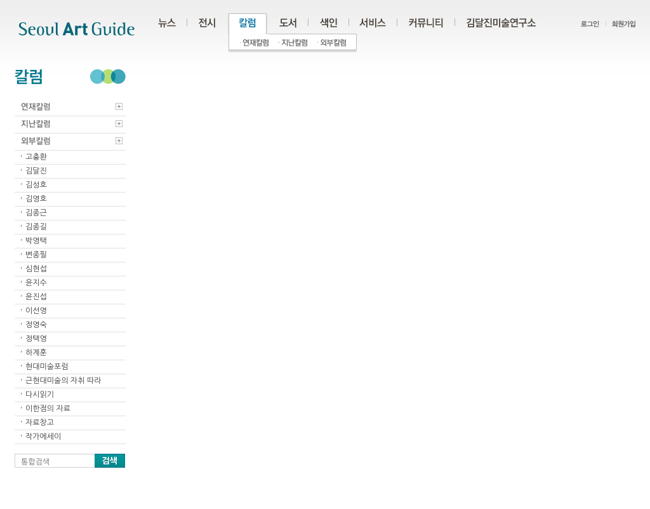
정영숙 (36, 325)
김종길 (36, 227)
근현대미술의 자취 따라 (63, 380)
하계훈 (36, 352)
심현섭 (36, 269)
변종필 (36, 255)
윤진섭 (36, 297)
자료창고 (39, 422)
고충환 (36, 157)
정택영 (36, 339)
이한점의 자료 (47, 408)
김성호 (36, 185)
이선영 (36, 311)
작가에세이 (43, 436)
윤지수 (36, 283)
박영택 (36, 241)
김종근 (36, 213)
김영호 (36, 199)
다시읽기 (39, 394)
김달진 (36, 171)
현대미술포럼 (47, 366)
